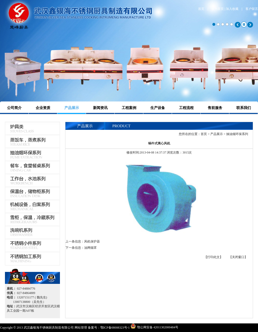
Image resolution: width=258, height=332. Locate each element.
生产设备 (157, 108)
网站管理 (81, 327)
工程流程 (186, 108)
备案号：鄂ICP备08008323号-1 (109, 327)
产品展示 (71, 108)
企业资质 (43, 108)
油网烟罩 (90, 248)
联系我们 (243, 108)
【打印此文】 (213, 257)
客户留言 (251, 9)
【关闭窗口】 (238, 257)
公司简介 (14, 108)
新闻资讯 (100, 108)
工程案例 (129, 108)
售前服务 (215, 108)
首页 (201, 9)
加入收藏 (232, 9)
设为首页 (217, 9)
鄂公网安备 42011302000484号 (158, 327)
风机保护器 (92, 241)
